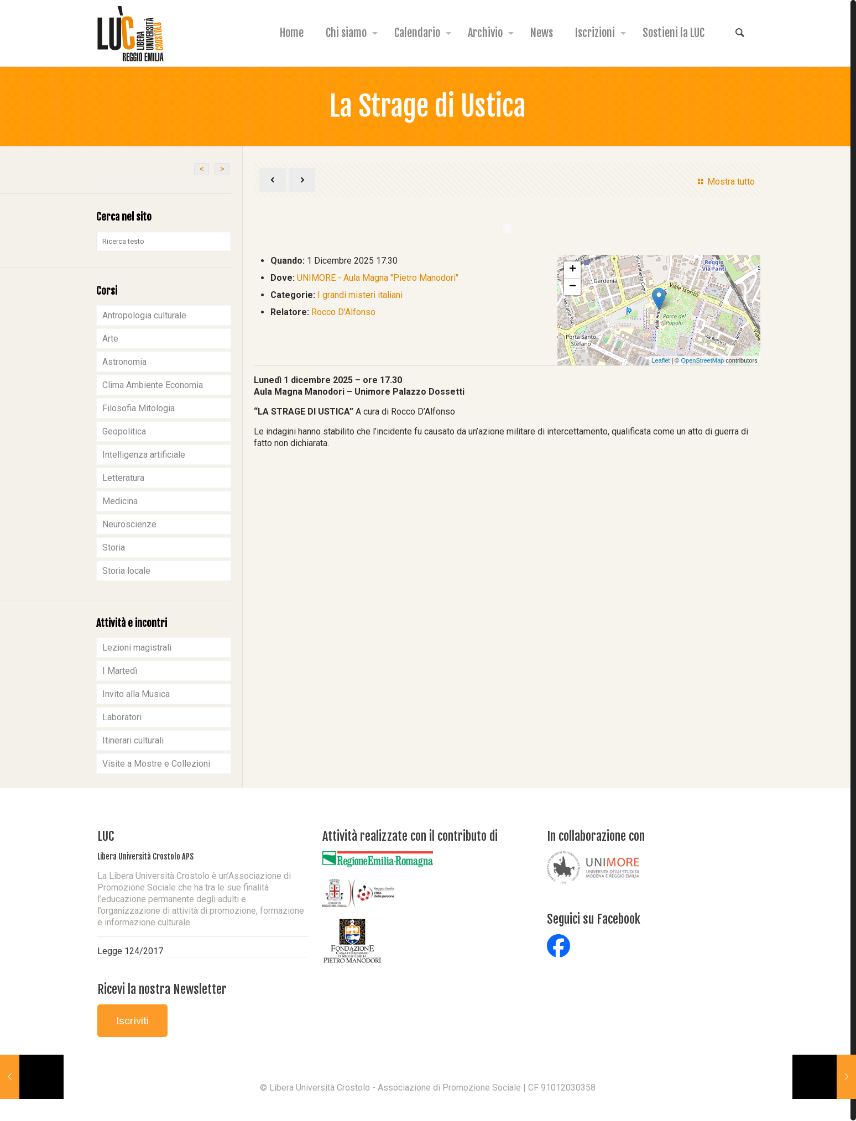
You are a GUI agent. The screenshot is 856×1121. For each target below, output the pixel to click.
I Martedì (119, 671)
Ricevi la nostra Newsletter (162, 989)
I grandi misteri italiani (360, 295)
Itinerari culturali (133, 740)
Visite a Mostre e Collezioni (156, 763)
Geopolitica (124, 431)
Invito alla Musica (136, 694)
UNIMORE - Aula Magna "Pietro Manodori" (377, 278)
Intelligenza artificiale (143, 454)
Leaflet (660, 360)
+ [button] (572, 269)
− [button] (572, 287)
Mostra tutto (724, 181)
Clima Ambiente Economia (152, 385)
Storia (113, 547)
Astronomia (124, 362)
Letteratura (123, 478)
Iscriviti (132, 1020)
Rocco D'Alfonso (343, 312)
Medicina (120, 501)
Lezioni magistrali (136, 647)
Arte (110, 338)
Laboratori (122, 717)
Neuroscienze (129, 524)
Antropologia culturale (144, 315)
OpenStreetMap (702, 360)
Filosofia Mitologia (138, 408)
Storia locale (126, 570)
